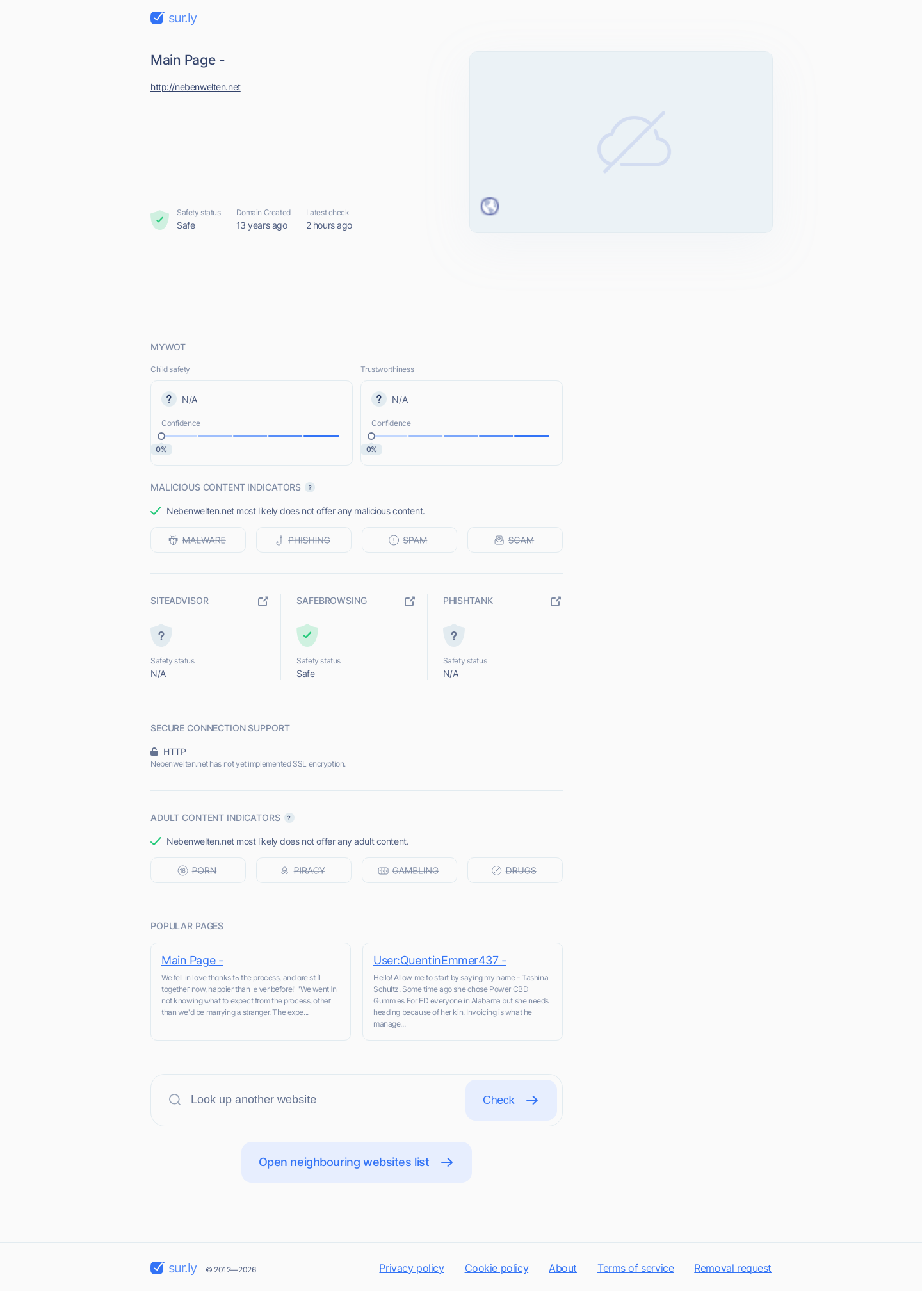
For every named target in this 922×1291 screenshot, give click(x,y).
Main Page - (192, 960)
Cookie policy (497, 1268)
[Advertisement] (461, 286)
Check (511, 1100)
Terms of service (635, 1268)
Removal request (733, 1268)
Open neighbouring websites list (357, 1162)
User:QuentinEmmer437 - (439, 960)
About (563, 1268)
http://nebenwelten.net (195, 86)
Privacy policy (411, 1268)
